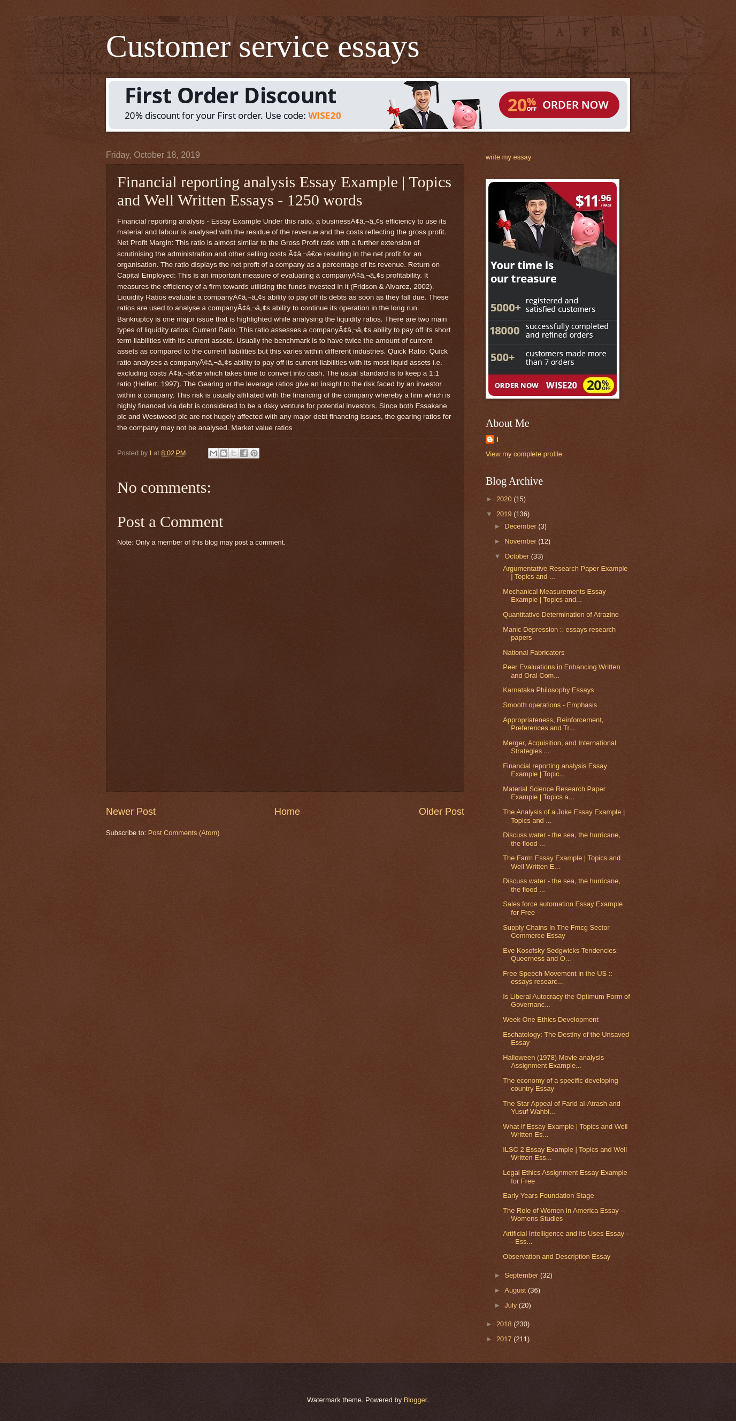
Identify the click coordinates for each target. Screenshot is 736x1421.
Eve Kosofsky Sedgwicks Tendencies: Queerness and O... (560, 954)
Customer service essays (263, 46)
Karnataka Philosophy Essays (548, 690)
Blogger (415, 1400)
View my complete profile (524, 454)
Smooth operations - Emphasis (550, 705)
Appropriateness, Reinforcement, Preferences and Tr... (553, 724)
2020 (504, 499)
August (516, 1290)
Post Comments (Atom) (184, 833)
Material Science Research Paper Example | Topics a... (554, 793)
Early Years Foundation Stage (548, 1195)
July (511, 1305)
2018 (504, 1324)
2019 (504, 514)
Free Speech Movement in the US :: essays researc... (557, 977)
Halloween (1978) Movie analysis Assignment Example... (553, 1061)
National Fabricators (533, 652)
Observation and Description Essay (556, 1256)
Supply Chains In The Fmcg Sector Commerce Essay (556, 931)
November (521, 541)
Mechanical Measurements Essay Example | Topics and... (554, 595)
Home (287, 811)
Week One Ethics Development (551, 1019)
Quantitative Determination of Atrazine (561, 614)
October (517, 556)
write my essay (508, 157)
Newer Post (131, 811)
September (522, 1275)
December (521, 526)
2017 (504, 1339)
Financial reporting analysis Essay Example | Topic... (555, 770)
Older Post (441, 811)
